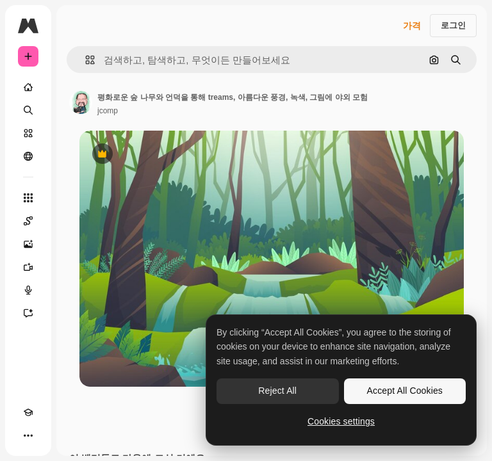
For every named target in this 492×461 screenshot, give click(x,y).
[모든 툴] (28, 198)
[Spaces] (28, 221)
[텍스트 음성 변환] (28, 290)
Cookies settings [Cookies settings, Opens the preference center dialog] (341, 421)
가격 (412, 25)
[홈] (28, 87)
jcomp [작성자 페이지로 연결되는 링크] (107, 110)
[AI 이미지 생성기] (28, 244)
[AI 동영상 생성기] (28, 267)
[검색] (28, 110)
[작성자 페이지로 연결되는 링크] (80, 102)
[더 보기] (28, 435)
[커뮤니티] (28, 156)
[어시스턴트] (28, 313)
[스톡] (28, 133)
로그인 (453, 25)
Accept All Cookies (405, 390)
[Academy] (28, 412)
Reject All (277, 390)
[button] (84, 60)
